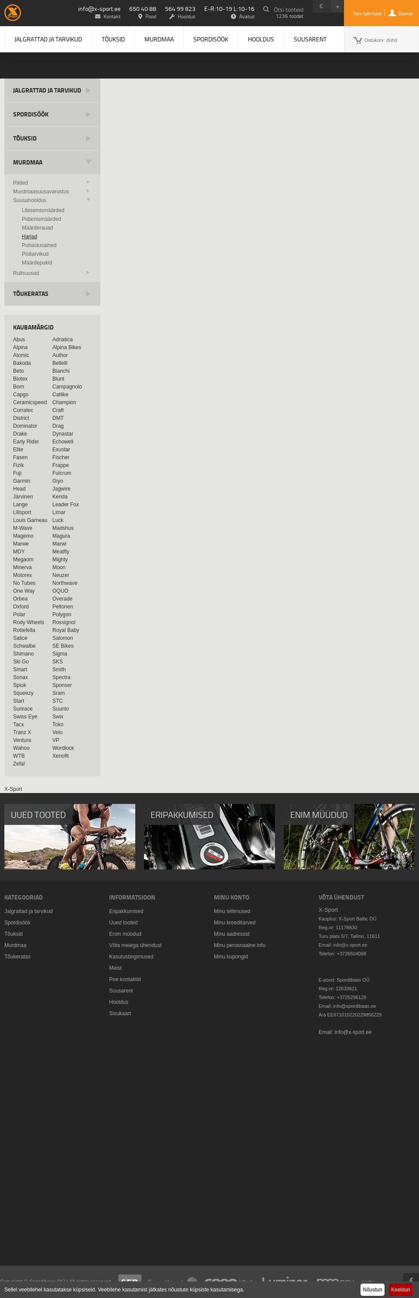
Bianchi (60, 371)
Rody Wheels (28, 622)
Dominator (25, 426)
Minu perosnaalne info (239, 945)
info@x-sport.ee (99, 8)
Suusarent (310, 39)
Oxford (21, 607)
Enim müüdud (125, 934)
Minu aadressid (231, 934)
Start (18, 701)
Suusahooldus (29, 200)
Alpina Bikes (66, 347)
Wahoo (21, 748)
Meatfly (60, 552)
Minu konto (231, 897)
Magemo (23, 536)
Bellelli (60, 363)
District (21, 418)
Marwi (59, 544)
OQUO (60, 591)
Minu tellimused (232, 911)
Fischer (60, 457)
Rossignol (64, 622)
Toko (57, 724)
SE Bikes (63, 646)
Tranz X (22, 732)
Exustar (61, 449)
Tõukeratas (30, 293)
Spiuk (19, 685)
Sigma (59, 654)
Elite (18, 449)
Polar (19, 614)
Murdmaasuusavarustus (41, 191)
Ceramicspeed (30, 402)
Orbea (20, 599)
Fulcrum (61, 473)
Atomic (21, 355)
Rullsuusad (26, 273)
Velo (57, 732)
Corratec (23, 410)
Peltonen (62, 607)
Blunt (58, 379)
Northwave (64, 583)
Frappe (60, 465)
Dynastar (62, 434)
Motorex (22, 575)
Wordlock (63, 748)
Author (60, 355)
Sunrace (23, 709)
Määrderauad (37, 227)
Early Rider (26, 442)
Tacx (18, 724)
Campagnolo (67, 387)
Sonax (20, 677)
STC (57, 701)
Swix (57, 717)
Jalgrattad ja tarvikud (48, 39)
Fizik (18, 465)
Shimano (23, 654)
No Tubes (24, 583)
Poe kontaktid (125, 979)
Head (19, 489)
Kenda (60, 497)
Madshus (63, 528)
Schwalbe (24, 646)
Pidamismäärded (41, 219)
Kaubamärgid (33, 327)
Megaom (23, 559)
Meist (115, 968)
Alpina (20, 347)
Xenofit (60, 756)
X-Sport (13, 789)
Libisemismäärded (43, 210)
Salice (20, 638)
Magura (61, 536)
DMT (58, 418)
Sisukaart (120, 1013)
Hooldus (261, 39)
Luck (57, 520)
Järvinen (23, 497)
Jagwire (61, 489)
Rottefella (24, 630)
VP (55, 740)
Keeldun (400, 1290)
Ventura (22, 740)
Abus (19, 340)
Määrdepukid (37, 262)
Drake (20, 434)
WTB (19, 756)
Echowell (62, 442)
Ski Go (21, 662)
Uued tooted (123, 923)
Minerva (22, 567)
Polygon (61, 614)
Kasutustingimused (131, 957)
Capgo (20, 394)
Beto (18, 371)
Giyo (57, 481)
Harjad (29, 236)
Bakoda (22, 363)
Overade (62, 599)
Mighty (60, 559)
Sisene (405, 13)
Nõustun (372, 1290)
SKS (57, 662)
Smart (20, 669)
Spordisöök (210, 39)
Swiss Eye (25, 717)
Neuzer (60, 575)
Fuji (17, 473)
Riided (20, 182)
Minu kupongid (231, 957)
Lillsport (22, 512)
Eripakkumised (126, 911)
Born (18, 387)
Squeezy (23, 693)
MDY (19, 552)
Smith (59, 669)
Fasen (20, 457)
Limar (58, 512)
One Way (24, 591)
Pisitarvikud (35, 254)
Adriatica (62, 340)
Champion (64, 402)
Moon (58, 567)
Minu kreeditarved (234, 923)
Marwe (21, 544)
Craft (58, 410)
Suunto (60, 709)
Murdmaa (159, 39)
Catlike (60, 394)
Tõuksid (113, 39)
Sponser (62, 685)
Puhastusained (39, 245)
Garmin (21, 481)
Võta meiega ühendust (135, 945)
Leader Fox (65, 504)
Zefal (19, 764)
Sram (58, 693)
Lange (20, 504)
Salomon (62, 638)
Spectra (61, 677)
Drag (58, 426)
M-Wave (22, 528)
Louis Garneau (30, 520)
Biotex (20, 379)
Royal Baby (65, 630)
